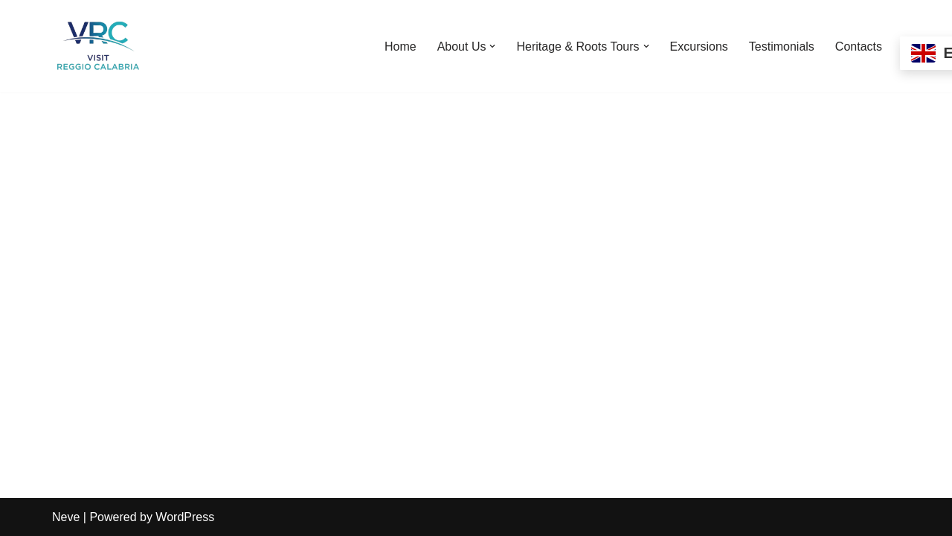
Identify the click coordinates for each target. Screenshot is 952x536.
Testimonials (781, 46)
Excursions (699, 46)
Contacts (858, 46)
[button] (492, 46)
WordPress (184, 517)
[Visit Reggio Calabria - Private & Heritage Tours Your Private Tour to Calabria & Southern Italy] (96, 46)
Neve (66, 517)
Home (400, 46)
